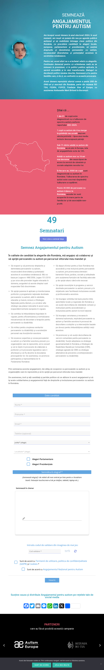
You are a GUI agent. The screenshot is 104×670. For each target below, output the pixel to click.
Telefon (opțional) (23, 433)
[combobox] (52, 442)
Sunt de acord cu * (53, 562)
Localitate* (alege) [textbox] (22, 451)
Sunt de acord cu (55, 569)
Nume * (18, 404)
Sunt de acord (42, 665)
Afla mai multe (62, 665)
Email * (18, 424)
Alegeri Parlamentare (42, 459)
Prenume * (20, 414)
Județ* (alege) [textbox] (20, 442)
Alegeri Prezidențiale (42, 464)
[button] (4, 645)
